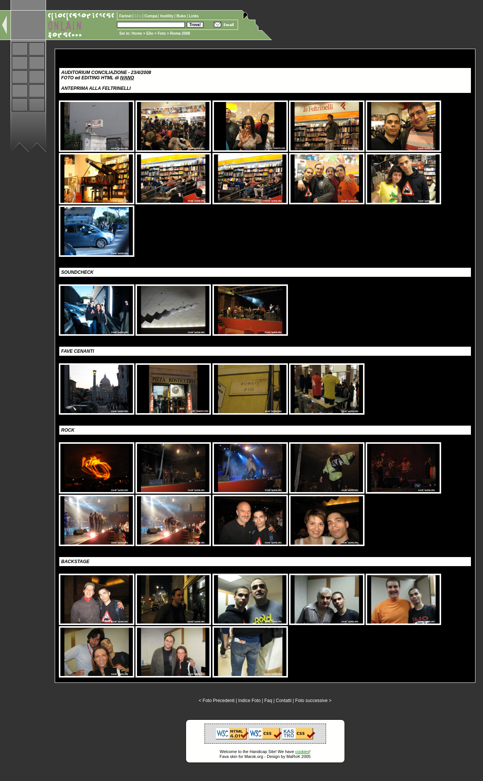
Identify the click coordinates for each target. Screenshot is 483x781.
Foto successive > (313, 700)
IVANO (127, 77)
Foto (162, 33)
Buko (182, 16)
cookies (302, 751)
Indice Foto (249, 700)
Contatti (283, 700)
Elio (149, 33)
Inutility (167, 16)
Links (194, 16)
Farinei (126, 16)
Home (137, 33)
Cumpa (151, 16)
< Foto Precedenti (216, 700)
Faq (268, 700)
